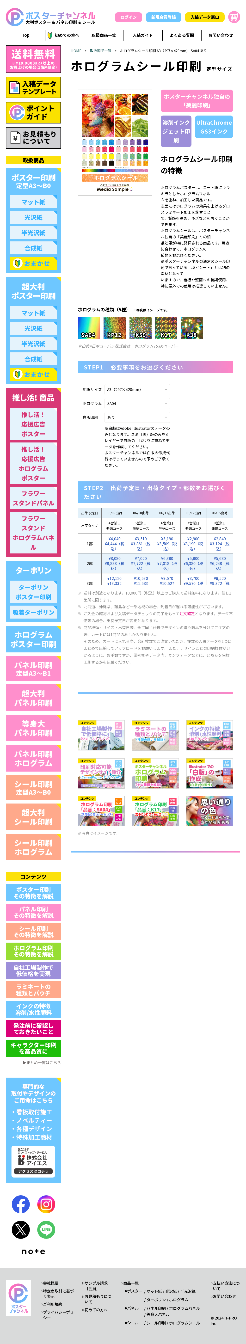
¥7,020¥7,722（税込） (141, 563)
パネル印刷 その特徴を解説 (33, 912)
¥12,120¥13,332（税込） (114, 583)
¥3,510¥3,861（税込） (141, 544)
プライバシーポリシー (58, 1314)
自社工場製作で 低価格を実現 (33, 970)
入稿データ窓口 (205, 17)
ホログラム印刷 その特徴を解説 (33, 951)
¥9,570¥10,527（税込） (167, 583)
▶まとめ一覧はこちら (42, 1062)
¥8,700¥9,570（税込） (193, 583)
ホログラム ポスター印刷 (33, 639)
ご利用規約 (52, 1304)
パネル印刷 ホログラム (33, 758)
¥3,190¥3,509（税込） (167, 544)
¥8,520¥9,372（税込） (220, 583)
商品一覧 (131, 1283)
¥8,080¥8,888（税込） (114, 563)
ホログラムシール (184, 1323)
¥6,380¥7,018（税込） (167, 563)
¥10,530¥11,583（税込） (140, 583)
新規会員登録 (163, 17)
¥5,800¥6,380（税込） (193, 563)
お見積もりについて (98, 1299)
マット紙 (154, 1291)
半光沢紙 (188, 1291)
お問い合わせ (224, 1296)
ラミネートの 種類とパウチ (33, 989)
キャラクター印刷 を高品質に (33, 1048)
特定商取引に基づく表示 (58, 1293)
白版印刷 (90, 417)
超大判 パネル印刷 (33, 697)
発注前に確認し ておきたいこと (33, 1028)
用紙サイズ (92, 389)
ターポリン (156, 1299)
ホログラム (92, 403)
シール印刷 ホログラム (33, 847)
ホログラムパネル (184, 1308)
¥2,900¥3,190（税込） (193, 544)
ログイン (128, 17)
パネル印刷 (33, 668)
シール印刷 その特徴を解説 (33, 931)
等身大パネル (158, 1314)
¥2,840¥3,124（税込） (220, 544)
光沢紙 (171, 1291)
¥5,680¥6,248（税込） (220, 563)
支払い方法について (226, 1285)
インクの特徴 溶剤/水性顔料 (33, 1009)
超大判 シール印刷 (33, 817)
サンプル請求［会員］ (96, 1285)
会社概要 (50, 1283)
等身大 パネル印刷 (33, 728)
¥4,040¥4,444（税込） (114, 544)
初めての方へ (96, 1310)
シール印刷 (33, 787)
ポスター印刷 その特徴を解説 (33, 892)
